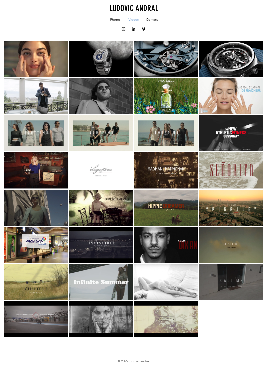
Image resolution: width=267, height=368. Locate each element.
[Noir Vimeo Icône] (143, 29)
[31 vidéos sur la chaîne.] (133, 189)
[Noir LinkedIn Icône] (133, 29)
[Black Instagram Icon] (123, 29)
